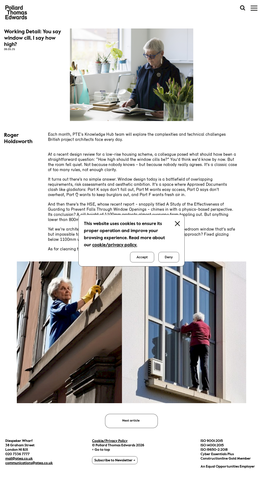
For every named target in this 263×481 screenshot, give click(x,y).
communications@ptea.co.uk (29, 462)
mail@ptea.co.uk (19, 458)
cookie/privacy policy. (114, 245)
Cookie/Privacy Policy (110, 440)
